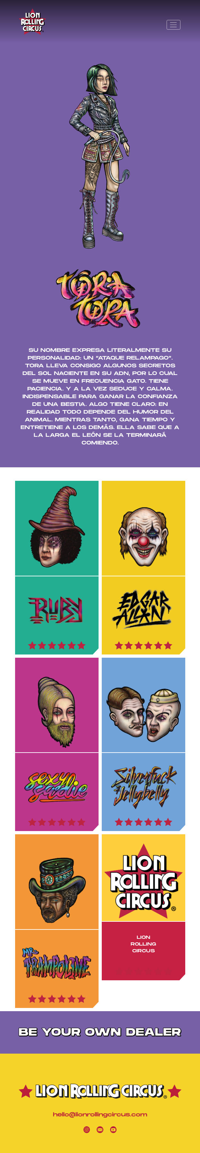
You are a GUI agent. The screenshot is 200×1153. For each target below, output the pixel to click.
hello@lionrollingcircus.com (100, 1115)
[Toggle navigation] (173, 25)
